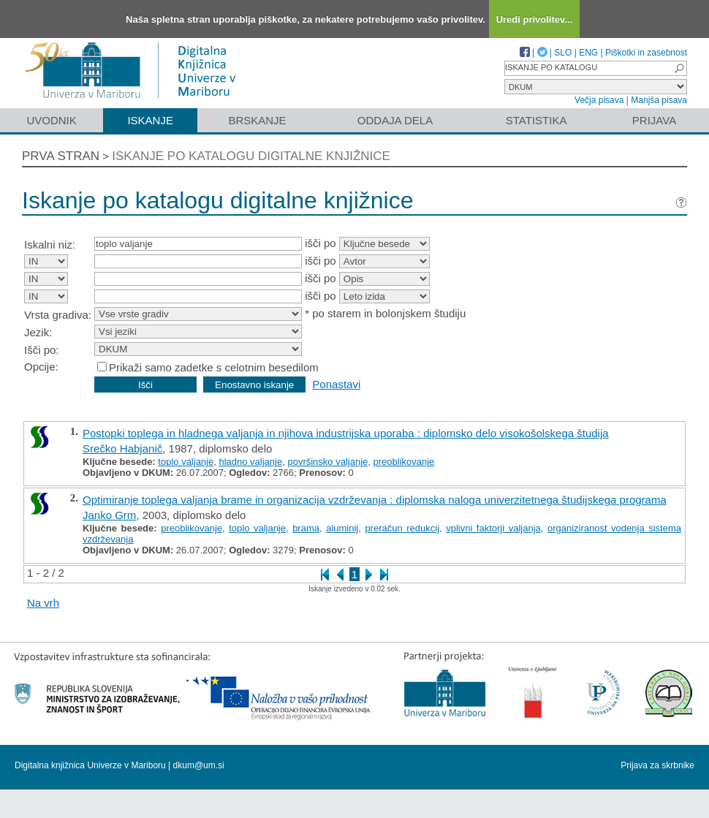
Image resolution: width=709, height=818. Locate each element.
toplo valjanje (185, 461)
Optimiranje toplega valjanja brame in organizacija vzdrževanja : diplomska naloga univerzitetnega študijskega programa (375, 499)
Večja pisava (599, 100)
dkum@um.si (198, 765)
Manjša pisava (659, 100)
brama (305, 528)
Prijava (654, 120)
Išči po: (41, 350)
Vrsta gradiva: (57, 314)
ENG (588, 53)
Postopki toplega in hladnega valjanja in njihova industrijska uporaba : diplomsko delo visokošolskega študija (346, 433)
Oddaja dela (395, 120)
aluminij (342, 528)
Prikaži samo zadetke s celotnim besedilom (214, 367)
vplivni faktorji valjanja (493, 528)
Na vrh (43, 603)
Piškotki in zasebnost (646, 53)
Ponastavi (336, 384)
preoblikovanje (404, 461)
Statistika (536, 120)
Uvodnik (51, 120)
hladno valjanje (250, 461)
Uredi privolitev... (534, 19)
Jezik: (38, 332)
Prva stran (60, 156)
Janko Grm (109, 515)
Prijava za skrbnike (657, 765)
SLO (563, 53)
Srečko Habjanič (122, 448)
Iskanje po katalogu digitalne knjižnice (251, 156)
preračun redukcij (402, 528)
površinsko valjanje (327, 461)
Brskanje (257, 120)
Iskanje (150, 120)
